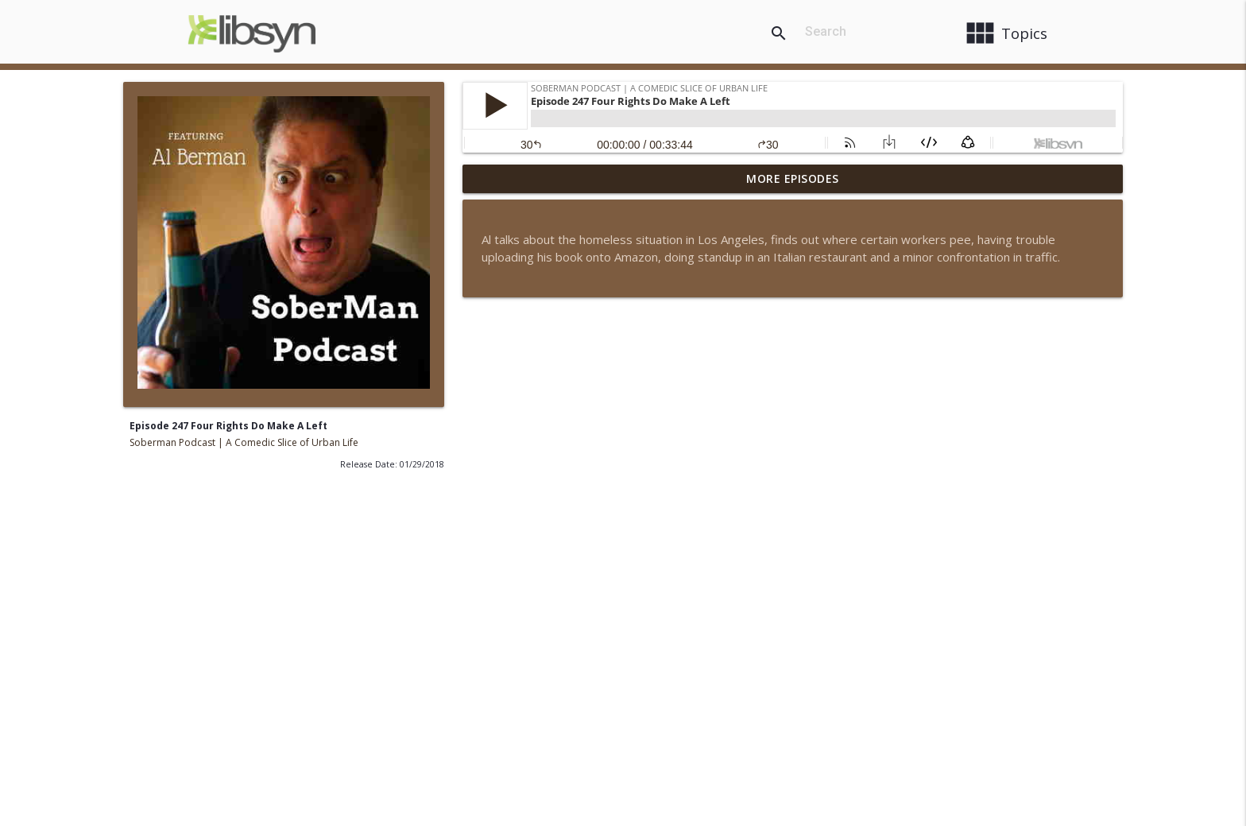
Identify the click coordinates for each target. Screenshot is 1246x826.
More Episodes (792, 178)
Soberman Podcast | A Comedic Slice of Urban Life (244, 442)
